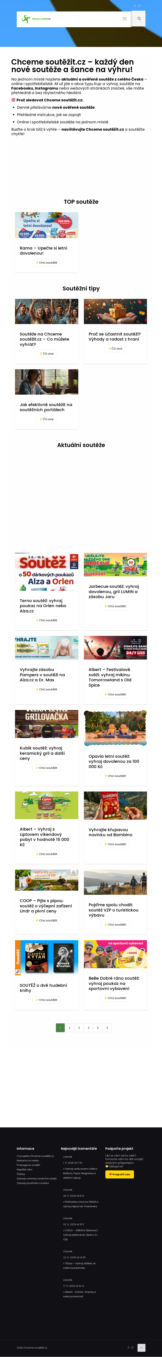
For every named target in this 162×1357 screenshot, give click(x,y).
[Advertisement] (81, 169)
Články (21, 1174)
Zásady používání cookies (33, 1183)
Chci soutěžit (46, 263)
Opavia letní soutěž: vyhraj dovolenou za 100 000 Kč (114, 761)
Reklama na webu (28, 1160)
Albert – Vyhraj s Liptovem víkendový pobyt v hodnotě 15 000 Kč (44, 837)
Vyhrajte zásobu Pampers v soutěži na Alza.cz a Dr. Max (42, 675)
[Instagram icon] (139, 6)
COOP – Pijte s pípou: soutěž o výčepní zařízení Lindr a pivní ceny (46, 906)
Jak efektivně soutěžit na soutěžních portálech (46, 407)
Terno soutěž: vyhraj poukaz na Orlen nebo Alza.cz (43, 606)
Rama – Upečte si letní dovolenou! (43, 250)
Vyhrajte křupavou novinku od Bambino (110, 832)
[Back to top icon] (141, 1348)
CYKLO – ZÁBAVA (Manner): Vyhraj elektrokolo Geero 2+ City (80, 1235)
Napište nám (24, 1169)
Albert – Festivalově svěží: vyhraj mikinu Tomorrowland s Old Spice (110, 677)
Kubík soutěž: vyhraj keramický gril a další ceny (42, 753)
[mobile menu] (124, 20)
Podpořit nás (119, 1174)
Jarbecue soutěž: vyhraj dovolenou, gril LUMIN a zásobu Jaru (114, 592)
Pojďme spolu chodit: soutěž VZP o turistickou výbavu (113, 910)
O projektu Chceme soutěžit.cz (35, 1156)
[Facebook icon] (134, 6)
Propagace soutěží (28, 1165)
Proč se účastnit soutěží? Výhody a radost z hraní (115, 336)
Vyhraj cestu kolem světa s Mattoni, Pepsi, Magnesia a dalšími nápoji (80, 1173)
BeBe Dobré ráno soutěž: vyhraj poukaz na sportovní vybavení (114, 983)
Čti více (47, 354)
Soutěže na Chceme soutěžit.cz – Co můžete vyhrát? (44, 339)
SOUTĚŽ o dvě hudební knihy (43, 988)
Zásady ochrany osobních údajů (36, 1178)
